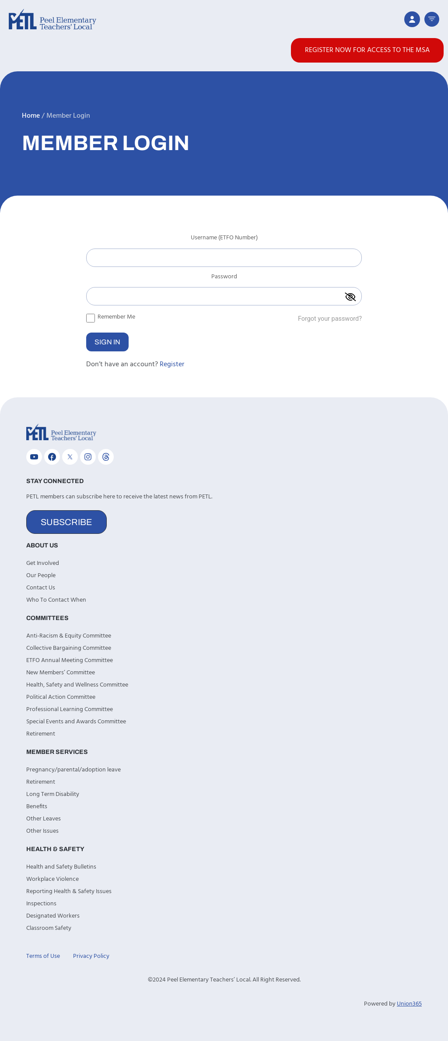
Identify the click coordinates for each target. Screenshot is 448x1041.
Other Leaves (43, 819)
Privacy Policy (91, 956)
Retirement (40, 734)
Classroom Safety (48, 928)
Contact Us (40, 588)
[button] (431, 19)
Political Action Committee (60, 697)
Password (224, 278)
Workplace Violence (52, 879)
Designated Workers (53, 916)
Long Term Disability (52, 794)
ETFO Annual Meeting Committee (69, 660)
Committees (47, 618)
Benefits (36, 807)
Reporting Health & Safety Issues (69, 892)
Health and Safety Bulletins (61, 867)
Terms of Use (43, 956)
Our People (41, 576)
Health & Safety (55, 849)
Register (172, 364)
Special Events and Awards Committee (76, 722)
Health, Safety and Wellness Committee (77, 685)
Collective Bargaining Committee (68, 648)
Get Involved (42, 563)
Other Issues (42, 831)
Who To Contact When (56, 600)
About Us (42, 545)
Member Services (57, 752)
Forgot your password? (330, 318)
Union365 (409, 1004)
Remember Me (110, 316)
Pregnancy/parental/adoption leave (73, 770)
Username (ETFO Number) (224, 239)
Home (31, 116)
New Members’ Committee (60, 673)
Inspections (41, 904)
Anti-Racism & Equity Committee (68, 636)
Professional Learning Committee (69, 710)
